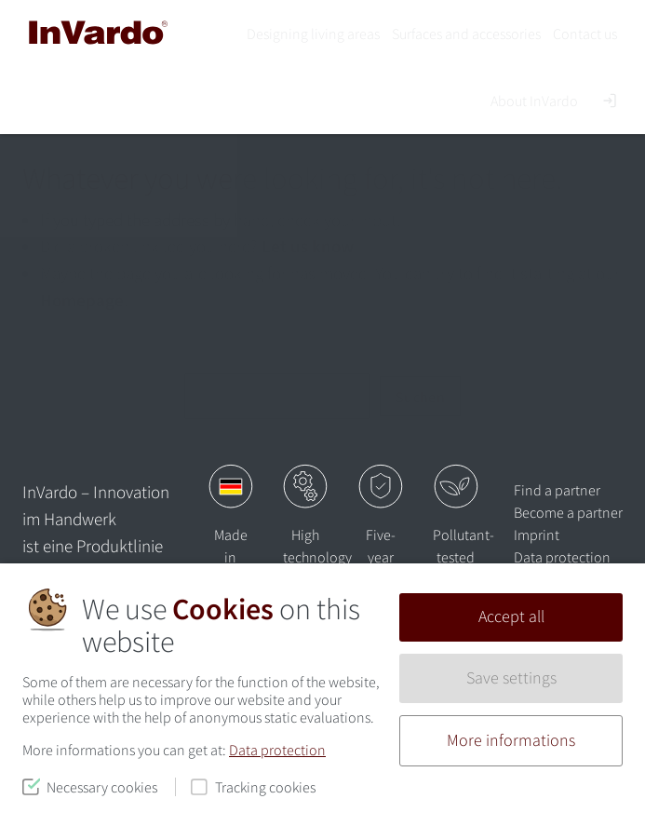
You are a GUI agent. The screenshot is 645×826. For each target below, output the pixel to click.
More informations (511, 740)
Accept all (511, 616)
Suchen (420, 396)
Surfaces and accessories (466, 33)
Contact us (585, 33)
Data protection (277, 749)
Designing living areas (313, 33)
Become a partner (568, 512)
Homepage (82, 300)
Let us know (308, 246)
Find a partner (557, 490)
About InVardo (534, 100)
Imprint (536, 534)
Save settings (511, 678)
